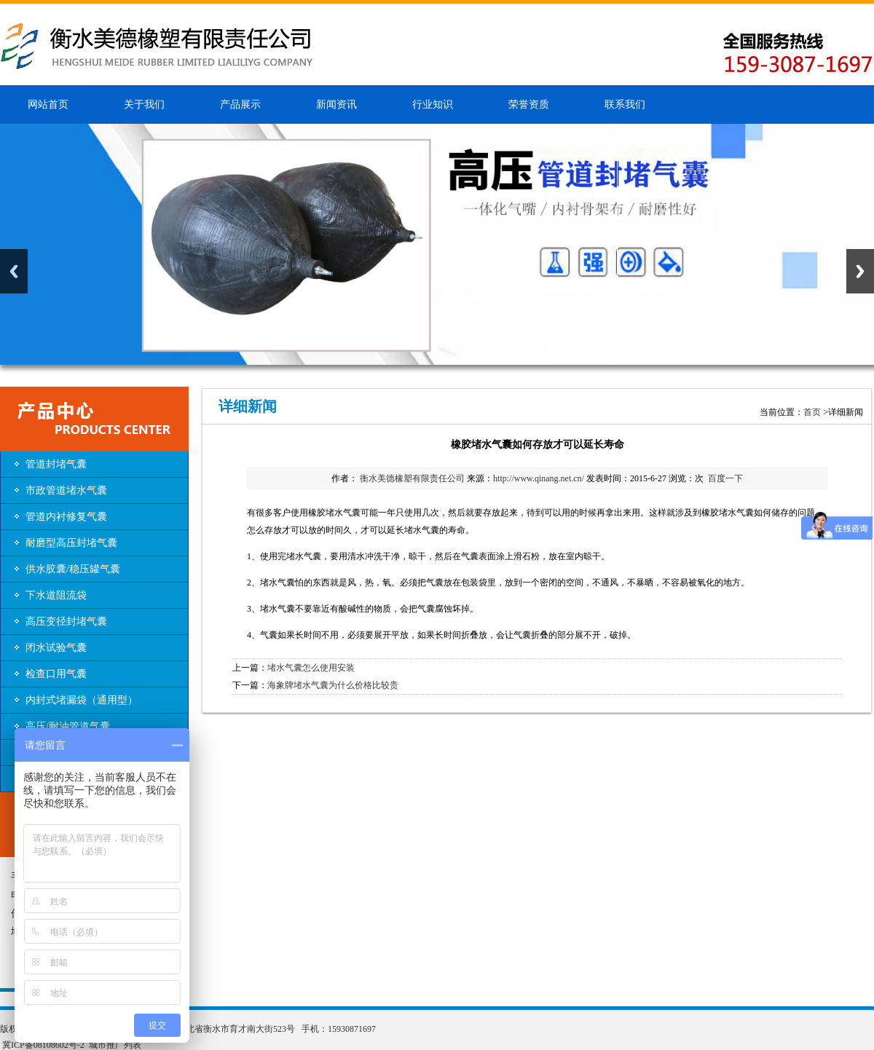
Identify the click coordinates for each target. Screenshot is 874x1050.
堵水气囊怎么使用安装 (311, 668)
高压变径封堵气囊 (66, 621)
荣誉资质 (528, 104)
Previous (14, 271)
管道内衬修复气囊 (66, 516)
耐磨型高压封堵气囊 (71, 542)
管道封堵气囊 (56, 464)
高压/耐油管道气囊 (67, 726)
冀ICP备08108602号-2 (43, 1045)
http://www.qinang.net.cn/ (538, 478)
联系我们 (625, 104)
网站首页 (48, 104)
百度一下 (725, 478)
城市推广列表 (115, 1045)
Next (860, 271)
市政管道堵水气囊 (66, 490)
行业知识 (432, 104)
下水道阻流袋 (56, 595)
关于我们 (144, 104)
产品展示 (240, 104)
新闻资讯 (336, 104)
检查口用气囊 (56, 673)
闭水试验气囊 (56, 647)
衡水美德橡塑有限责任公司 (411, 478)
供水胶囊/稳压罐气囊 (72, 569)
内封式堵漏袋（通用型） (81, 700)
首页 (812, 412)
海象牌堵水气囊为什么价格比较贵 (332, 685)
